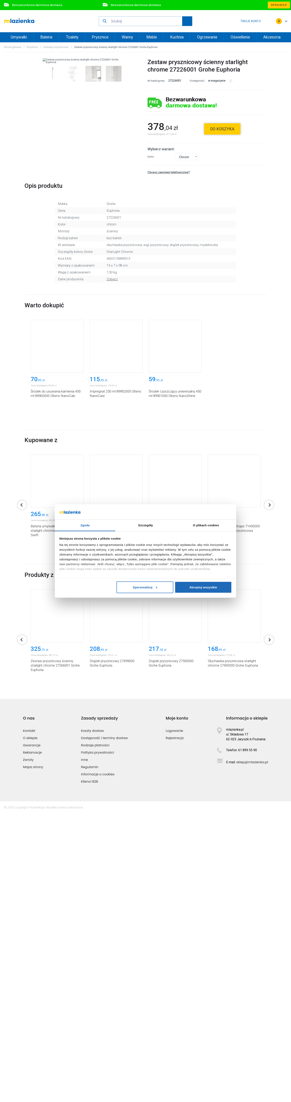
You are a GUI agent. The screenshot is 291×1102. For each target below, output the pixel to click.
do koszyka (222, 129)
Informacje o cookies (97, 1062)
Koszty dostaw (92, 1019)
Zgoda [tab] (85, 525)
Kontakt (29, 1019)
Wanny (127, 37)
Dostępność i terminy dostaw (104, 1026)
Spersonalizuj (145, 587)
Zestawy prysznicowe (56, 47)
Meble (151, 37)
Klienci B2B (89, 1070)
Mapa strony (33, 1055)
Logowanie (174, 1019)
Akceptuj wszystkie (203, 587)
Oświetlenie (240, 37)
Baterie (46, 37)
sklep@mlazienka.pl (252, 1050)
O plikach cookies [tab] (206, 525)
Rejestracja (175, 1026)
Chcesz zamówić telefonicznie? (169, 172)
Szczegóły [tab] (145, 525)
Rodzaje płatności (95, 1033)
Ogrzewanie (207, 37)
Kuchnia (177, 37)
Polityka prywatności (97, 1041)
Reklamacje (32, 1041)
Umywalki (19, 37)
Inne (84, 1048)
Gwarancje (32, 1033)
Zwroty (28, 1048)
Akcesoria (272, 37)
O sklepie (30, 1026)
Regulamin (89, 1055)
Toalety (72, 37)
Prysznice (100, 37)
